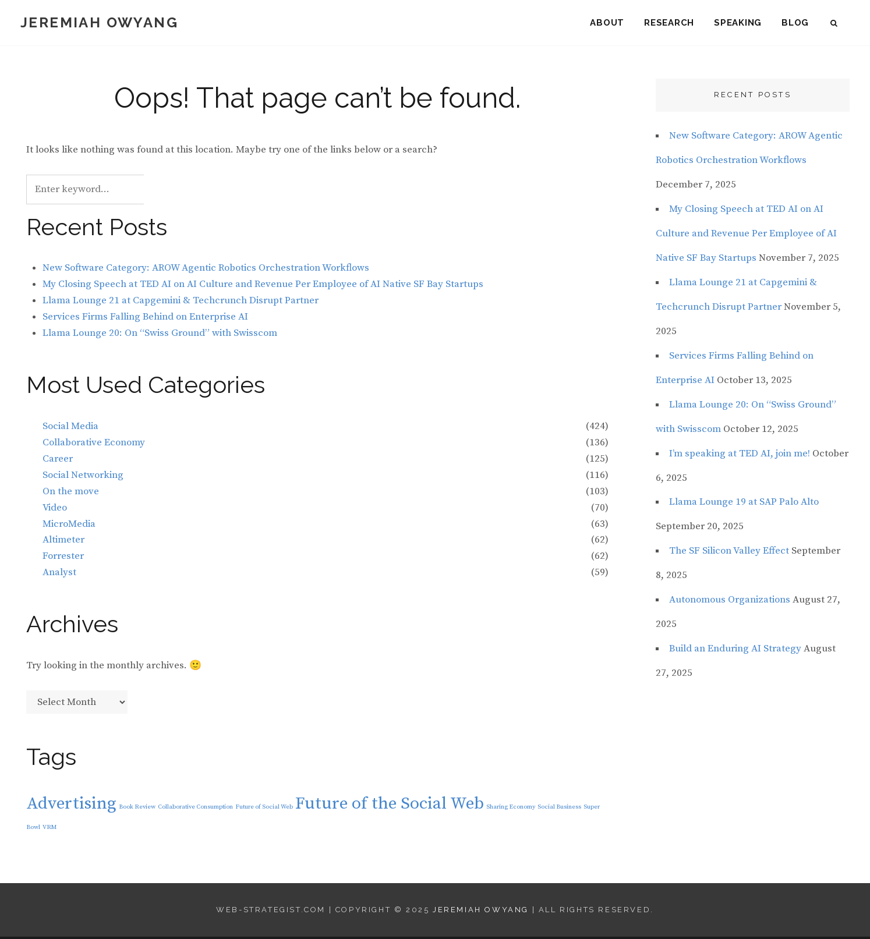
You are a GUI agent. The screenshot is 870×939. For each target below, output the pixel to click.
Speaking (738, 23)
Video (55, 509)
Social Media (70, 427)
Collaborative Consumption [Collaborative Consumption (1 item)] (195, 809)
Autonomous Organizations (729, 602)
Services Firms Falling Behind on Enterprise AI (145, 318)
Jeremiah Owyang (99, 23)
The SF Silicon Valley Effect (729, 553)
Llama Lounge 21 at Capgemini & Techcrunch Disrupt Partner (181, 302)
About (607, 23)
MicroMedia (69, 525)
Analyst (59, 574)
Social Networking (83, 476)
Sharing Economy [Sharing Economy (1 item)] (510, 809)
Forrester (63, 558)
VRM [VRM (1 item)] (49, 829)
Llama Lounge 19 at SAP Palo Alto (744, 504)
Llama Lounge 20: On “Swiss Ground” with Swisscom (160, 334)
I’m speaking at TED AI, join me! (739, 455)
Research (669, 23)
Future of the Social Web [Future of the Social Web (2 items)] (389, 805)
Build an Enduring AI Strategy (735, 650)
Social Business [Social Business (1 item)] (559, 809)
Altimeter (63, 542)
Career (58, 460)
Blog (795, 23)
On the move (71, 493)
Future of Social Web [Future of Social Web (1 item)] (264, 809)
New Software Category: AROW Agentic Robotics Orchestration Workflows (206, 270)
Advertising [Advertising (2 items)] (71, 805)
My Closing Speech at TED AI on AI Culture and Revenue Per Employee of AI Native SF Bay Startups (263, 286)
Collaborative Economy (94, 444)
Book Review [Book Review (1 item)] (137, 809)
